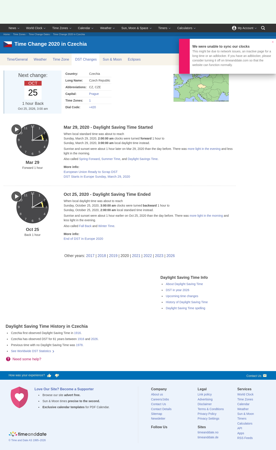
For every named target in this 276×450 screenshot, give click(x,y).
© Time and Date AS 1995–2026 (27, 440)
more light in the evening (204, 149)
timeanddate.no (208, 432)
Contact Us (256, 375)
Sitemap (156, 414)
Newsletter (158, 418)
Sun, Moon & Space (134, 28)
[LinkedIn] (169, 435)
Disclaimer (205, 404)
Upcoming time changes (182, 296)
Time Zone (61, 59)
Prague (94, 94)
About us (157, 394)
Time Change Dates (39, 34)
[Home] (28, 434)
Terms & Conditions (211, 409)
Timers (162, 28)
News (12, 28)
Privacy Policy (207, 414)
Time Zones (60, 28)
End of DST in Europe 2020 (83, 238)
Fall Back (85, 226)
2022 (147, 256)
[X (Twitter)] (161, 435)
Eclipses (134, 59)
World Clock (34, 28)
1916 (77, 333)
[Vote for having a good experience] (49, 375)
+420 (92, 107)
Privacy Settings (208, 418)
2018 (102, 256)
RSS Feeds (245, 438)
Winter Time (106, 226)
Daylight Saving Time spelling (185, 308)
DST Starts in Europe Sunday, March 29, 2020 (97, 176)
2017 (90, 256)
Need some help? (27, 359)
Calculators (184, 28)
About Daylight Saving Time (184, 284)
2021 (136, 256)
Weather (105, 28)
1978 (79, 345)
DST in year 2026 (177, 290)
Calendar (84, 28)
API (239, 428)
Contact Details (161, 409)
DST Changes (86, 59)
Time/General (17, 59)
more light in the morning (206, 215)
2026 (170, 256)
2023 (159, 256)
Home (6, 34)
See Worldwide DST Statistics (31, 351)
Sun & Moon (112, 59)
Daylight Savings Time (143, 159)
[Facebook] (154, 435)
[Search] (263, 28)
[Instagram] (176, 435)
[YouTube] (183, 435)
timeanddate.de (208, 437)
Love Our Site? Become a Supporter (64, 389)
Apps (240, 433)
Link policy (205, 394)
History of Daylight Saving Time (187, 302)
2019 (113, 256)
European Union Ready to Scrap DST (91, 172)
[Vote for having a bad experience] (56, 375)
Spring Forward (89, 159)
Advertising (205, 399)
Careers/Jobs (160, 399)
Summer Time (110, 159)
